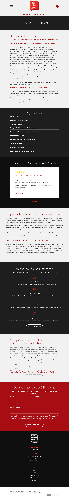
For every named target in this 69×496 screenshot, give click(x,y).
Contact (34, 480)
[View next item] (36, 202)
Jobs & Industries (34, 478)
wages (30, 72)
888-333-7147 (34, 449)
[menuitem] (34, 117)
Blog (34, 472)
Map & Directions (34, 463)
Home (34, 470)
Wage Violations (34, 475)
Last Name (37, 396)
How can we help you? (15, 407)
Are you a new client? (15, 403)
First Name (12, 396)
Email (36, 400)
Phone (11, 400)
